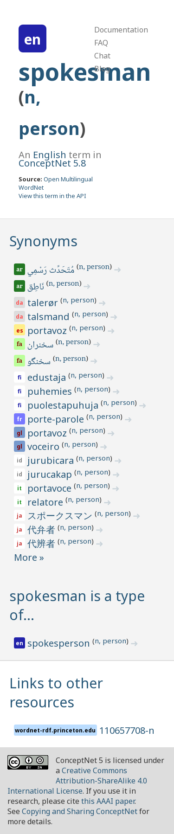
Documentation (121, 30)
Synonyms (43, 240)
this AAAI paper (108, 801)
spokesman (85, 72)
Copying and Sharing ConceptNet (79, 811)
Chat (102, 56)
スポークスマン (61, 515)
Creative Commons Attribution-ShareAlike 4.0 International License (77, 780)
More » (29, 557)
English (49, 154)
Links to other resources (56, 693)
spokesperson (59, 643)
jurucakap (50, 474)
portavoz (48, 330)
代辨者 (42, 543)
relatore (46, 502)
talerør (43, 302)
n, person (94, 268)
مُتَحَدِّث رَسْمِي (51, 271)
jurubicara (51, 460)
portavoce (50, 488)
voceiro (44, 446)
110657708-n (127, 730)
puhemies (50, 391)
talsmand (49, 316)
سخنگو (39, 362)
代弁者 (42, 529)
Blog (102, 69)
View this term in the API (52, 196)
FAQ (101, 43)
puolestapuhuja (64, 405)
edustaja (47, 377)
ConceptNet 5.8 (52, 163)
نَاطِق (36, 287)
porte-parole (56, 419)
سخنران (41, 345)
